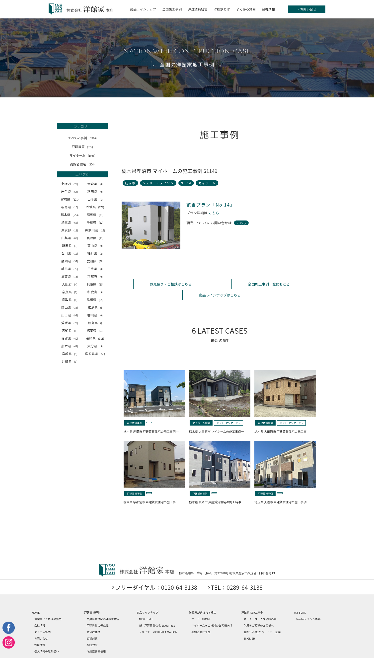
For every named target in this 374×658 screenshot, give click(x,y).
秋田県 (94, 191)
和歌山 (94, 292)
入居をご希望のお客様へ (259, 614)
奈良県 (69, 292)
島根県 (95, 299)
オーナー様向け (201, 607)
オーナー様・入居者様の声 (260, 607)
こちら (214, 213)
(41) (76, 346)
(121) (75, 199)
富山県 (94, 245)
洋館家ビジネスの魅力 (48, 607)
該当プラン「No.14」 (211, 205)
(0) (100, 184)
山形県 (94, 199)
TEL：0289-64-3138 (238, 575)
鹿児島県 (95, 353)
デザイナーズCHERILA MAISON (158, 620)
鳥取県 (69, 299)
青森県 (94, 183)
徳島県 (95, 322)
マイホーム (82, 155)
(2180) (93, 138)
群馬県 (95, 214)
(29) (76, 184)
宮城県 (69, 199)
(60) (101, 284)
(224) (91, 164)
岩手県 (69, 191)
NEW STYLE (146, 607)
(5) (100, 292)
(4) (75, 284)
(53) (101, 331)
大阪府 (69, 284)
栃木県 (69, 214)
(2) (100, 253)
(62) (76, 222)
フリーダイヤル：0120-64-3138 (154, 575)
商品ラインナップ (143, 9)
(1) (100, 199)
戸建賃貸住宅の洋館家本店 (103, 607)
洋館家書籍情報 (96, 640)
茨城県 (95, 207)
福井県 (94, 253)
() (101, 307)
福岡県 (95, 330)
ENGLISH (249, 627)
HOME (36, 601)
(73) (76, 323)
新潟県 (69, 245)
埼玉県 (69, 222)
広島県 (95, 307)
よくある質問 (246, 9)
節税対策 (92, 627)
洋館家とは (222, 9)
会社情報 (268, 9)
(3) (75, 246)
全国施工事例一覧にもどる (220, 283)
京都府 (94, 276)
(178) (101, 207)
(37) (76, 261)
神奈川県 (95, 230)
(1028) (91, 155)
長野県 (95, 237)
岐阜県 (69, 268)
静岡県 (69, 261)
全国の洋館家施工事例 (187, 65)
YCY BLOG (300, 601)
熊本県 (69, 346)
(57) (76, 192)
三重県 (94, 268)
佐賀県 (69, 338)
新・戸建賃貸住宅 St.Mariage (157, 614)
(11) (76, 230)
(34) (76, 307)
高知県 (69, 330)
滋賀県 (69, 276)
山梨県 (69, 237)
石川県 (69, 253)
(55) (101, 300)
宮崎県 (69, 353)
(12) (101, 222)
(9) (75, 354)
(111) (101, 338)
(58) (101, 261)
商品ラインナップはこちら (285, 283)
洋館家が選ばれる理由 (202, 601)
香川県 (94, 315)
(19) (102, 230)
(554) (75, 215)
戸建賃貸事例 (134, 411)
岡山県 (69, 307)
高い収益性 (93, 620)
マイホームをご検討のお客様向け (211, 614)
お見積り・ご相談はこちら (154, 283)
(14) (76, 277)
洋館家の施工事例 (252, 601)
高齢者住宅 (82, 164)
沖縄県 (69, 361)
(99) (76, 315)
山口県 (69, 315)
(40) (76, 338)
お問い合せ (307, 9)
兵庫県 (95, 284)
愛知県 (95, 261)
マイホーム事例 (201, 411)
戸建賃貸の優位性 (98, 614)
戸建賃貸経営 (198, 9)
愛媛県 (69, 322)
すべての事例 (82, 138)
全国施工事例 (172, 9)
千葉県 (95, 222)
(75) (76, 269)
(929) (90, 147)
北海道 (69, 183)
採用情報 (39, 633)
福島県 (69, 207)
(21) (101, 215)
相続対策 (92, 633)
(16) (76, 207)
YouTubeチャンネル (308, 607)
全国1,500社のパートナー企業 (262, 620)
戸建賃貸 (82, 146)
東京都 (69, 230)
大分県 (94, 346)
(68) (76, 238)
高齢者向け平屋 (201, 620)
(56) (102, 354)
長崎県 (95, 338)
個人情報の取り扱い (46, 640)
